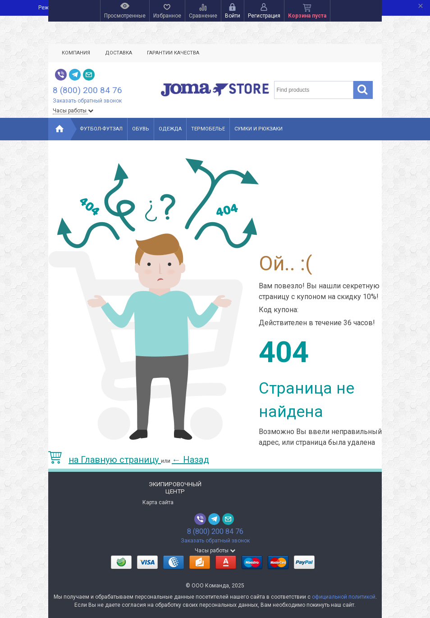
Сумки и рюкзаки (258, 129)
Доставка (118, 53)
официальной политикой (343, 597)
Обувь (140, 129)
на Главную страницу (104, 459)
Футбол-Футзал (101, 129)
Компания (76, 53)
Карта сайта (158, 502)
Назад (190, 459)
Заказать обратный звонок (87, 101)
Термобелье (208, 129)
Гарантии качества (173, 53)
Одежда (170, 129)
